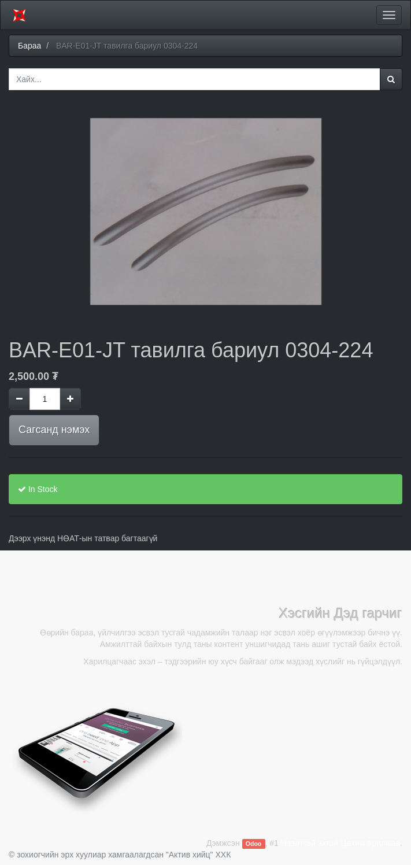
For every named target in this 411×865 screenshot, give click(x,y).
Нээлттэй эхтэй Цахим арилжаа (340, 843)
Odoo (253, 843)
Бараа (29, 45)
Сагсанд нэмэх (54, 429)
